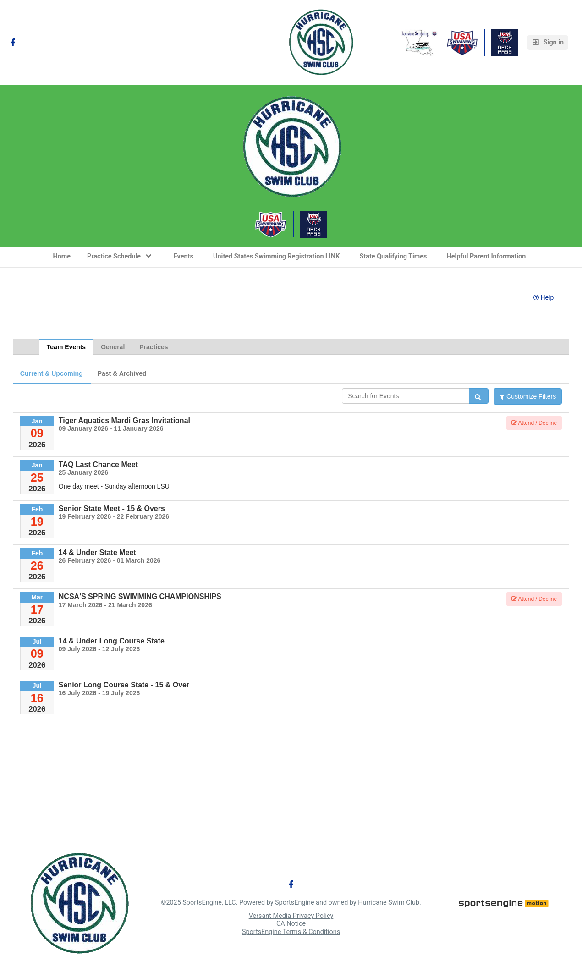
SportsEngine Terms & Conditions (291, 932)
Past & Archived (122, 373)
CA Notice (291, 924)
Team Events (66, 347)
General (113, 347)
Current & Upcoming (51, 373)
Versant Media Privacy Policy (291, 916)
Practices (153, 347)
